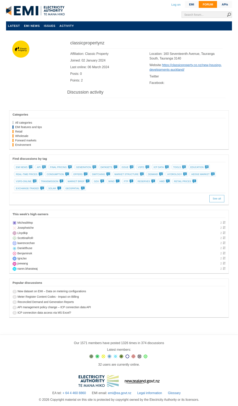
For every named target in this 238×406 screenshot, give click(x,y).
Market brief (78, 181)
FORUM (208, 4)
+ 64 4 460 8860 (74, 393)
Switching (100, 174)
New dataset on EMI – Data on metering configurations (52, 291)
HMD (164, 181)
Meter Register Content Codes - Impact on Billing (48, 296)
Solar (54, 188)
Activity (66, 25)
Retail (18, 131)
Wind (113, 181)
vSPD (143, 167)
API (41, 167)
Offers (80, 174)
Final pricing (60, 167)
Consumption (57, 174)
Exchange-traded (29, 188)
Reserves (146, 181)
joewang (22, 263)
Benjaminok (24, 253)
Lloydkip (22, 233)
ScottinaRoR (25, 238)
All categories (23, 122)
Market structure (128, 174)
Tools (179, 167)
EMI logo (36, 11)
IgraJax (22, 258)
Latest (14, 25)
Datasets (108, 167)
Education (199, 167)
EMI (191, 4)
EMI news (32, 25)
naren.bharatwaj (27, 268)
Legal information (149, 393)
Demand (155, 174)
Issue (127, 167)
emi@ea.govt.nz (119, 393)
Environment (23, 144)
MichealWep (25, 222)
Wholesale (21, 136)
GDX (98, 181)
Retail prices (184, 181)
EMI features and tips (28, 127)
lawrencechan (26, 243)
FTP (128, 181)
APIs (225, 4)
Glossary (174, 393)
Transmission (51, 181)
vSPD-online (26, 181)
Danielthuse (24, 248)
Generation (85, 167)
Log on (176, 4)
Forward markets (25, 140)
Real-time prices (29, 174)
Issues (49, 25)
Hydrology (176, 174)
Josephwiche (25, 227)
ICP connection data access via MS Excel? (44, 312)
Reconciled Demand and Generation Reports (46, 302)
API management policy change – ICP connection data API (54, 307)
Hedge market (202, 174)
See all (217, 198)
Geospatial (74, 188)
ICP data (161, 167)
